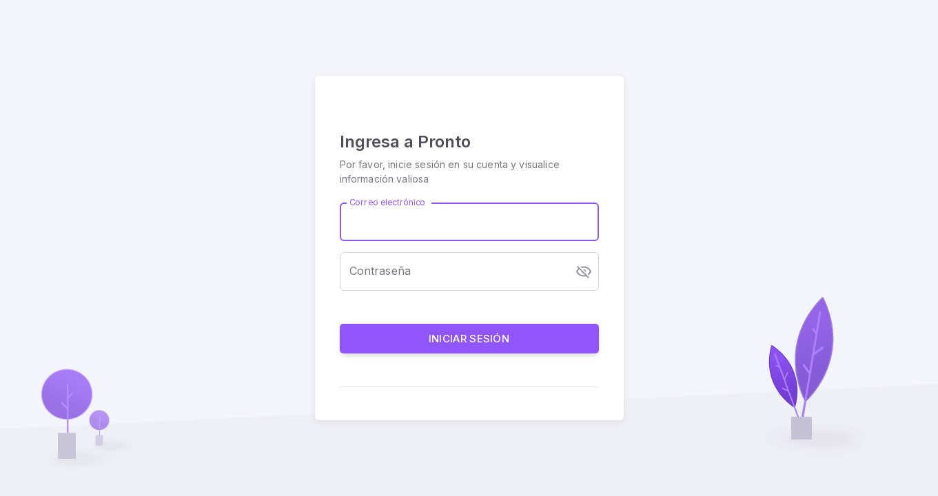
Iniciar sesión (469, 338)
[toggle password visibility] (584, 271)
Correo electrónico (387, 202)
